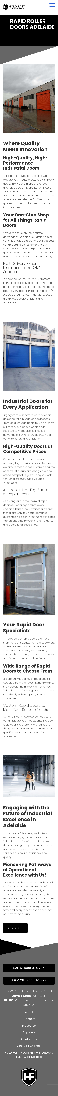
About (29, 1012)
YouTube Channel (29, 1046)
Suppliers (29, 1032)
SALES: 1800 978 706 (29, 968)
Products (29, 1019)
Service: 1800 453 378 (29, 980)
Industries (29, 1026)
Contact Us (15, 929)
